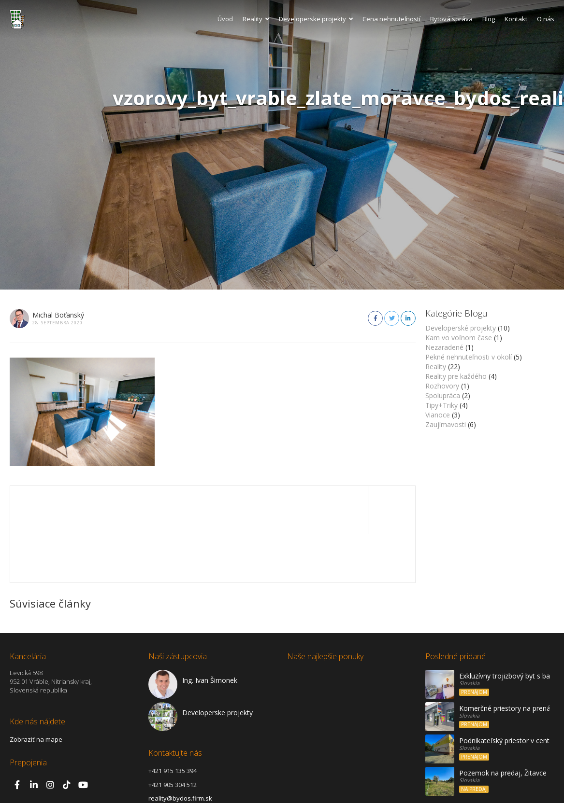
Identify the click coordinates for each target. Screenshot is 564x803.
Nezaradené (444, 347)
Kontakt (516, 18)
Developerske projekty (316, 18)
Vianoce (437, 414)
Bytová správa (451, 18)
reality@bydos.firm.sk (180, 750)
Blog (488, 18)
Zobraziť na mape (36, 691)
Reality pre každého (456, 376)
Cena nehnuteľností (391, 18)
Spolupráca (442, 395)
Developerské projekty (460, 327)
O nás (545, 18)
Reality (256, 18)
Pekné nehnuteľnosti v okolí (468, 356)
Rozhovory (442, 385)
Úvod (225, 18)
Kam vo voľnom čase (458, 337)
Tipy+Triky (441, 405)
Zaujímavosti (445, 424)
